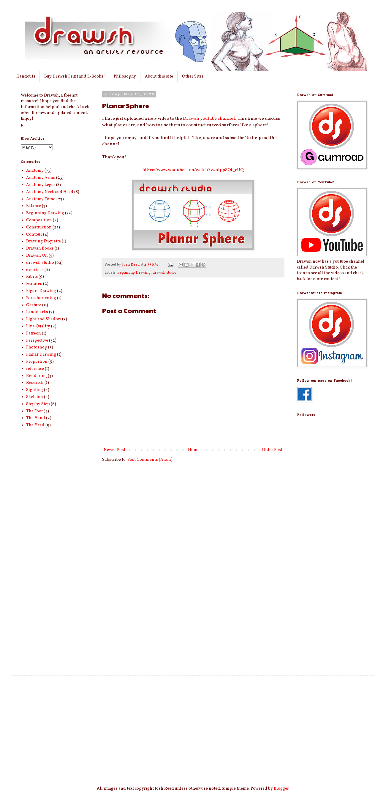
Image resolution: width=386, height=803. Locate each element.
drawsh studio (164, 272)
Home (194, 450)
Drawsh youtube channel (209, 118)
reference (35, 369)
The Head (35, 425)
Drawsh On (37, 255)
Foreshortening (41, 298)
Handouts (25, 76)
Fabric (32, 277)
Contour (34, 234)
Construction (39, 227)
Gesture (33, 305)
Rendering (36, 376)
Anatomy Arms (40, 178)
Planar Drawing (41, 354)
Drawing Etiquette (43, 241)
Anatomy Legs (39, 185)
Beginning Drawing (134, 272)
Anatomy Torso (41, 199)
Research (35, 383)
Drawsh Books (40, 248)
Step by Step (38, 404)
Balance (33, 206)
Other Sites (193, 76)
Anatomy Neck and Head (49, 192)
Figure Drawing (41, 291)
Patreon (33, 333)
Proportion (37, 362)
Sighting (34, 390)
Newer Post (114, 450)
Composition (39, 220)
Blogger (281, 788)
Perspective (37, 340)
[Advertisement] (320, 565)
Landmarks (37, 312)
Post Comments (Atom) (150, 460)
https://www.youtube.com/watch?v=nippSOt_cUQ (193, 170)
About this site (159, 76)
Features (34, 284)
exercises (35, 270)
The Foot (34, 411)
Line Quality (38, 326)
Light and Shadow (43, 319)
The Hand (35, 418)
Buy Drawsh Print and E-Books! (74, 76)
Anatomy (35, 170)
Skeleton (34, 397)
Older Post (272, 450)
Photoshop (36, 347)
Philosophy (125, 76)
